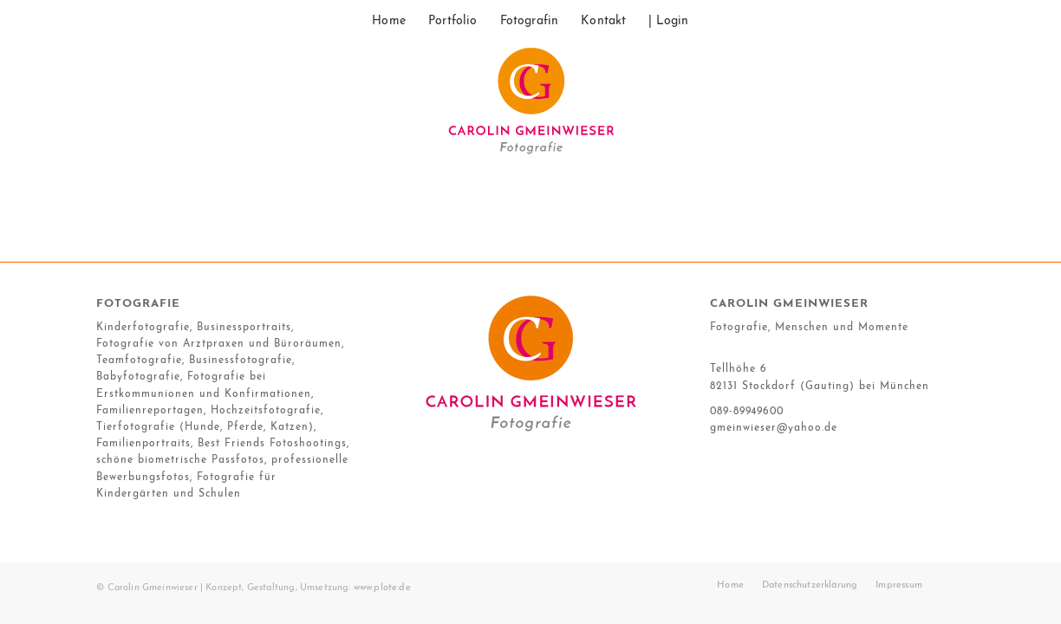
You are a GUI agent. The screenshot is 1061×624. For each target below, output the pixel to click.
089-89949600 (747, 411)
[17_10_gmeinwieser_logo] (530, 108)
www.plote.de (382, 588)
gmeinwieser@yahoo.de (773, 428)
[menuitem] (389, 21)
